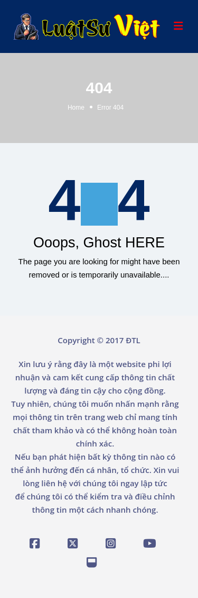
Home (76, 107)
